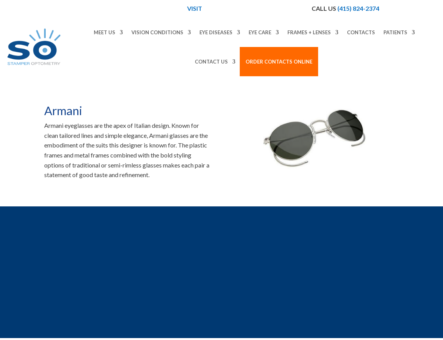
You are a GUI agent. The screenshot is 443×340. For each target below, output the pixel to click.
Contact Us (211, 62)
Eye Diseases (215, 32)
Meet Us (104, 32)
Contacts (361, 32)
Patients (395, 32)
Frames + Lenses (309, 32)
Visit (195, 8)
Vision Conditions (157, 32)
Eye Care (260, 32)
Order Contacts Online (279, 62)
